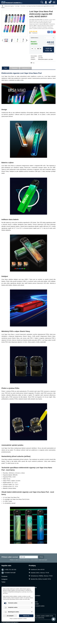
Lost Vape (50, 59)
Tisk (33, 62)
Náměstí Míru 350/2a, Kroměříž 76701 (41, 579)
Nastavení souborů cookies (37, 606)
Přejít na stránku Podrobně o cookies (18, 618)
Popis (5, 68)
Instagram (4, 579)
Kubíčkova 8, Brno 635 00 (37, 569)
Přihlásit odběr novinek (9, 557)
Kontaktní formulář (10, 572)
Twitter (3, 582)
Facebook (4, 576)
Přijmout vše (26, 615)
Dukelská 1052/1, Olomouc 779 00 (40, 572)
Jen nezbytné (10, 615)
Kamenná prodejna (35, 595)
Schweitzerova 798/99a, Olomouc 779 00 (41, 576)
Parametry (14, 68)
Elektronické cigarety (43, 59)
